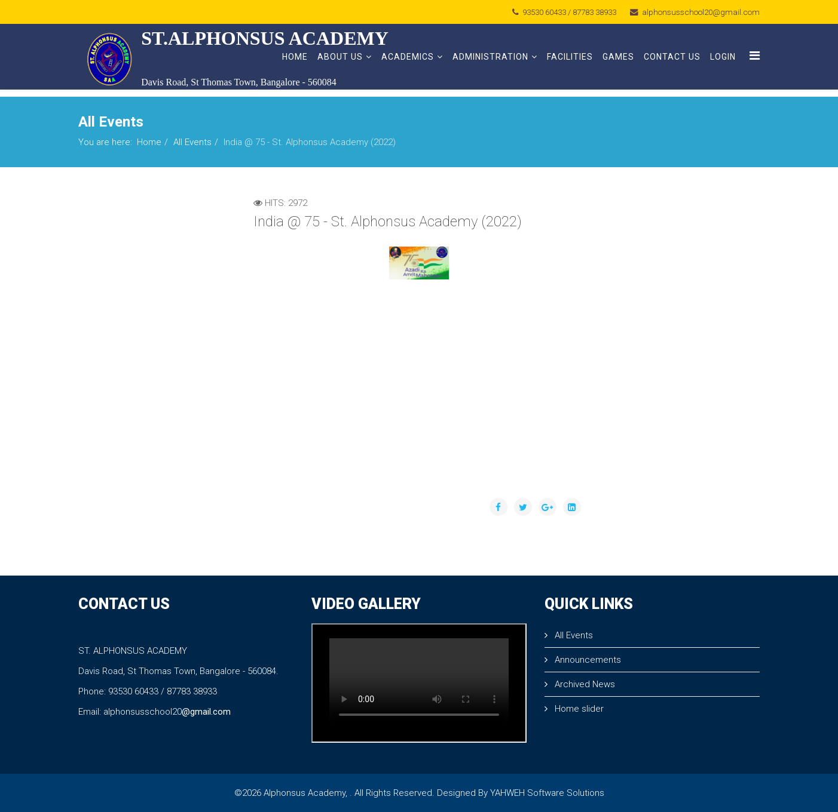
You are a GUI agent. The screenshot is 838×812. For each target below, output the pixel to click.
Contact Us (672, 56)
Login (723, 56)
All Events (192, 142)
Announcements (586, 659)
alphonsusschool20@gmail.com (701, 12)
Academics (407, 56)
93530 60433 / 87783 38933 (569, 12)
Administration (490, 56)
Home (295, 56)
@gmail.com (206, 711)
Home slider (578, 708)
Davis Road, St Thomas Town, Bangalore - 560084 (239, 82)
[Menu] (755, 56)
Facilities (570, 56)
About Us (340, 56)
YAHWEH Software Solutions (547, 793)
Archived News (583, 684)
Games (618, 56)
